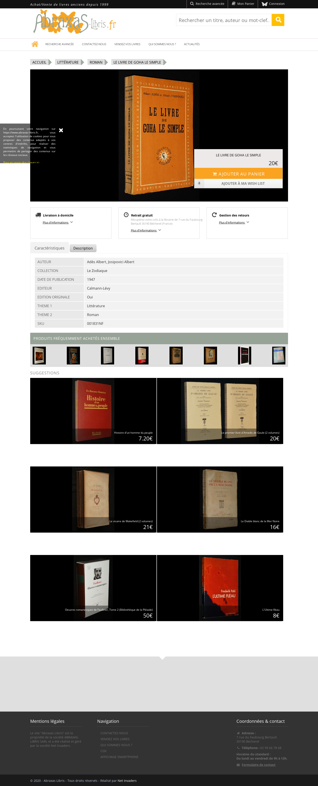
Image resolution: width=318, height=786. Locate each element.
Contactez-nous (94, 44)
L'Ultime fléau (270, 610)
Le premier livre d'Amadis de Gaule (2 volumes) (250, 433)
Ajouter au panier (238, 174)
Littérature (68, 62)
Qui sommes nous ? (162, 44)
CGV (103, 751)
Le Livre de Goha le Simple (137, 62)
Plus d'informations (58, 222)
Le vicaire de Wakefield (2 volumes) (131, 521)
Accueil (39, 62)
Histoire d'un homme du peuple (133, 433)
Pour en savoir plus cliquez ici (21, 206)
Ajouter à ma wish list (229, 183)
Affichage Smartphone (119, 757)
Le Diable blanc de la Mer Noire (260, 521)
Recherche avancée (59, 44)
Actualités (192, 44)
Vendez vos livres (127, 44)
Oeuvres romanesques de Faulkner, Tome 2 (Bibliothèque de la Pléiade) (109, 610)
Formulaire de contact (258, 765)
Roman (96, 62)
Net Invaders (127, 781)
